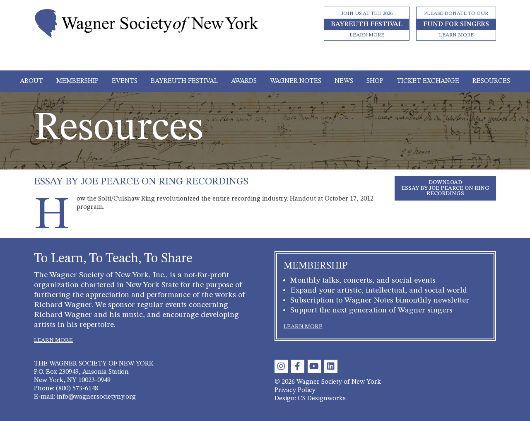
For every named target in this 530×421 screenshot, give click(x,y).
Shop (374, 81)
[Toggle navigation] (265, 59)
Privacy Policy (295, 390)
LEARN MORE (53, 340)
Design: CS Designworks (310, 398)
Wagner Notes (295, 81)
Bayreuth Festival (184, 81)
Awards (244, 81)
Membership (77, 81)
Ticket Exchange (428, 81)
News (344, 81)
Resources (491, 81)
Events (124, 81)
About (31, 81)
